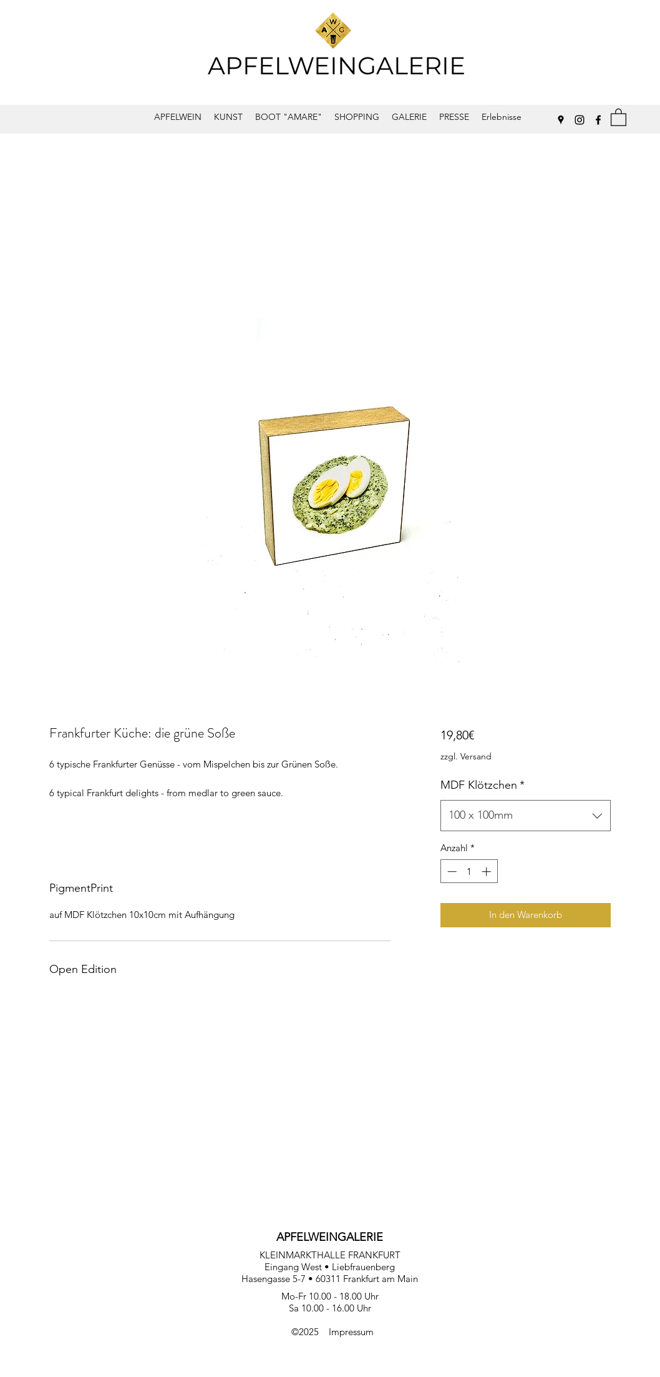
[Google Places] (561, 120)
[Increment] (487, 871)
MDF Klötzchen (482, 785)
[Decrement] (450, 871)
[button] (618, 116)
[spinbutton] (469, 871)
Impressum (351, 1332)
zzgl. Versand (466, 756)
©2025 (310, 1332)
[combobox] (525, 815)
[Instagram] (579, 120)
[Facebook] (598, 120)
